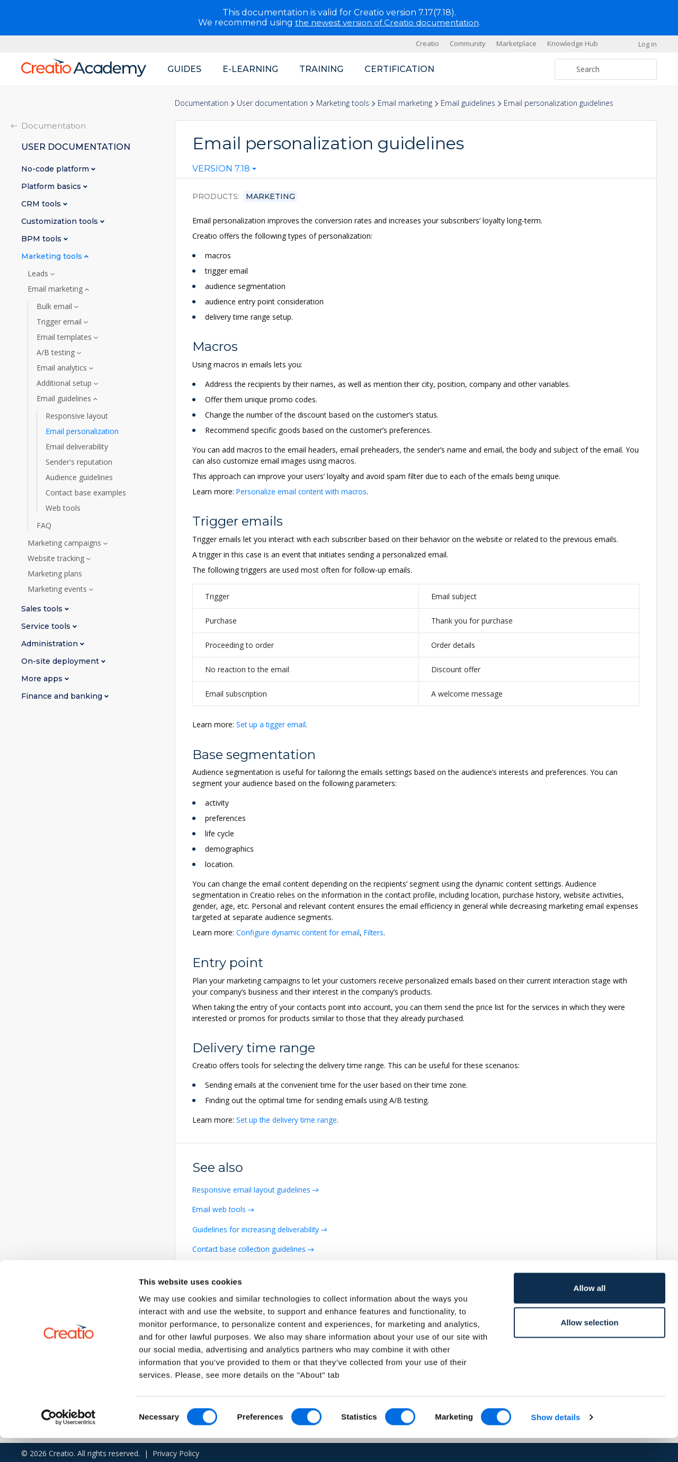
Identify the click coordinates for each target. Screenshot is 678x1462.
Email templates (65, 336)
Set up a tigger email (271, 724)
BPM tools (42, 238)
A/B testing (57, 352)
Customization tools (60, 220)
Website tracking (57, 558)
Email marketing (405, 103)
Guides (184, 69)
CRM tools (42, 203)
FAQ (44, 525)
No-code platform (56, 168)
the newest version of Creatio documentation (387, 22)
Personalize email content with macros (303, 491)
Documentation (201, 103)
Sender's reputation (79, 461)
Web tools (63, 507)
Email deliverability (77, 446)
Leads (39, 273)
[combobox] (224, 171)
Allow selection (589, 1346)
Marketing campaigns (65, 542)
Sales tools (43, 608)
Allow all (590, 1311)
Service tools (47, 625)
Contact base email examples (244, 1267)
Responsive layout (77, 415)
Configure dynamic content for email (299, 932)
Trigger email (60, 321)
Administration (50, 643)
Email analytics (63, 367)
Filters (376, 932)
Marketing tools (342, 103)
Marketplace (516, 43)
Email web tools (220, 1208)
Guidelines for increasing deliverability (257, 1228)
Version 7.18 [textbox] (221, 169)
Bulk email (55, 306)
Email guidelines (468, 103)
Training (321, 69)
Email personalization (82, 431)
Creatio (427, 43)
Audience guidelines (79, 477)
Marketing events (58, 588)
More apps (43, 678)
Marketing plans (55, 573)
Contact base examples (86, 492)
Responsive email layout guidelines (253, 1189)
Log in (647, 43)
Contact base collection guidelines (251, 1247)
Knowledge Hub (572, 43)
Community (468, 43)
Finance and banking (62, 695)
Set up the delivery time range (287, 1119)
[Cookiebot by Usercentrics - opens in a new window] (68, 1441)
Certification (399, 69)
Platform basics (52, 186)
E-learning (250, 69)
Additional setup (65, 382)
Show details (556, 1441)
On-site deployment (61, 660)
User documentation (272, 103)
